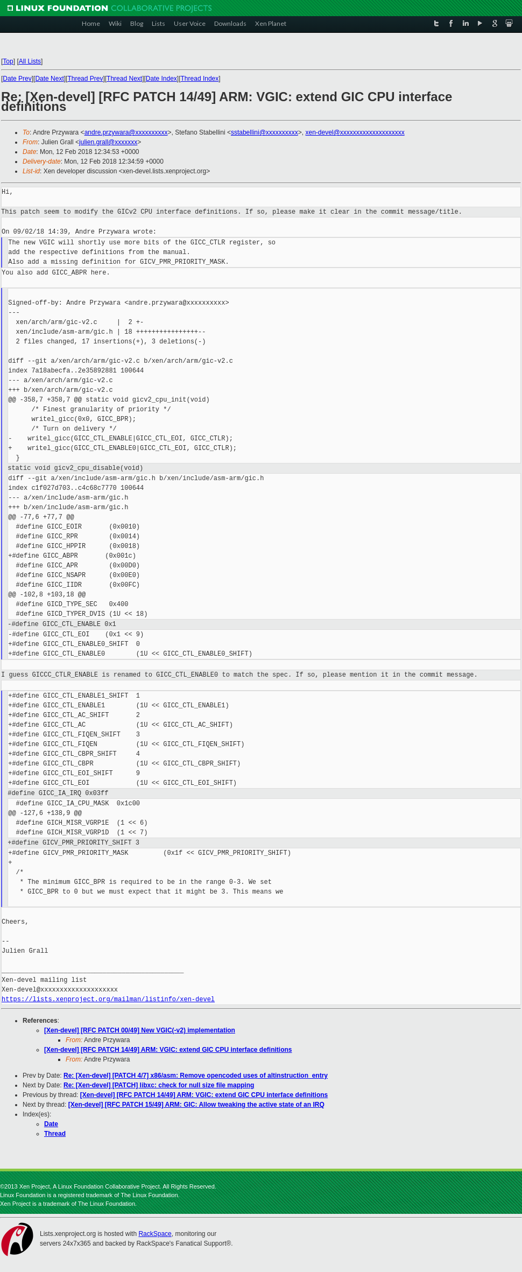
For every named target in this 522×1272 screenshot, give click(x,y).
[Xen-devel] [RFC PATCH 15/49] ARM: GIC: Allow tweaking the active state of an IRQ (196, 1104)
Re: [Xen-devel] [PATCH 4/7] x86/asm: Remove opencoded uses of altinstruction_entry (196, 1075)
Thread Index (200, 78)
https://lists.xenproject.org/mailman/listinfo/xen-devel (108, 999)
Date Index (161, 78)
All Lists (30, 61)
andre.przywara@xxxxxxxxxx (126, 132)
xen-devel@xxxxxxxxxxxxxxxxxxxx (355, 132)
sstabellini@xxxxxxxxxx (264, 132)
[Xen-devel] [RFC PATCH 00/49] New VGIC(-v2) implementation (139, 1030)
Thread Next (124, 78)
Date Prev (17, 78)
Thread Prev (85, 78)
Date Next (49, 78)
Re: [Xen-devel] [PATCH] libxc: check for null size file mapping (159, 1085)
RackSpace (154, 1234)
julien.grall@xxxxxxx (108, 142)
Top (8, 61)
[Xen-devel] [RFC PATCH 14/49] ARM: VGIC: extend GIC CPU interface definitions (168, 1049)
